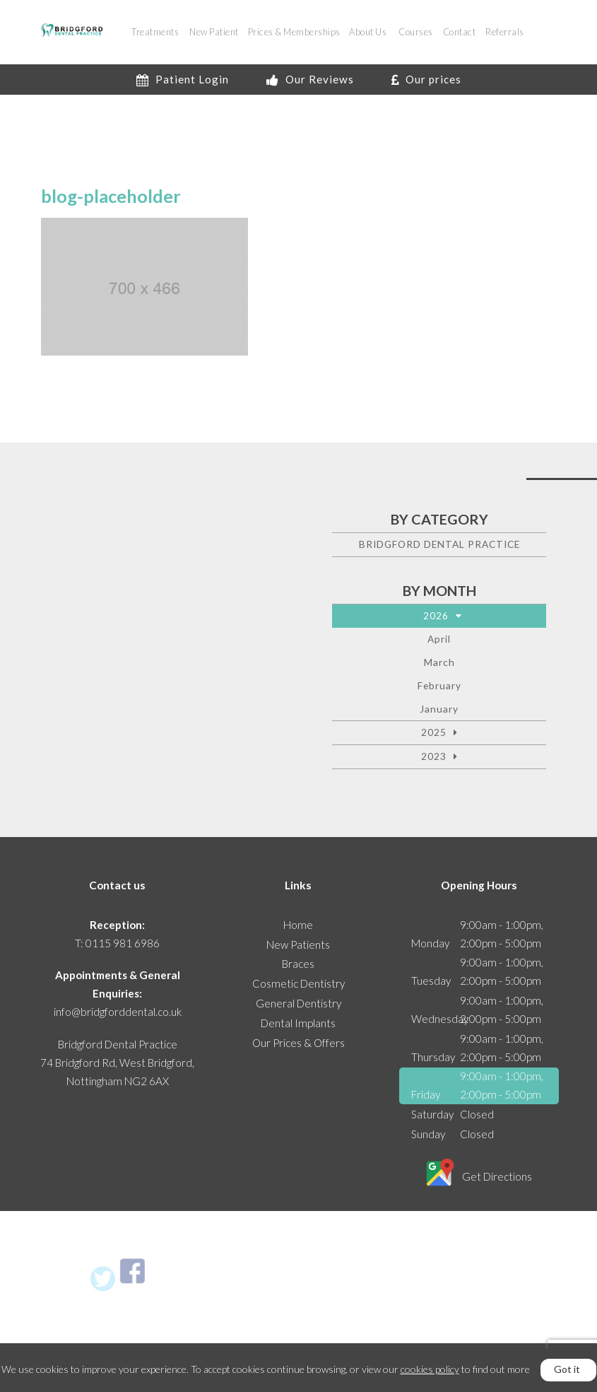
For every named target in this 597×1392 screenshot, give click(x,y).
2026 (436, 615)
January (439, 709)
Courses (415, 31)
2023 (434, 756)
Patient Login (182, 79)
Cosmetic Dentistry (298, 983)
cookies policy (430, 1369)
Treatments (155, 31)
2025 (434, 732)
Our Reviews (310, 79)
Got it (567, 1369)
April (439, 639)
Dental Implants (298, 1023)
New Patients (298, 944)
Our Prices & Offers (298, 1042)
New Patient (214, 31)
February (439, 685)
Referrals (504, 31)
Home (298, 924)
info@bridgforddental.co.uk (118, 1011)
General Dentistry (298, 1003)
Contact (459, 31)
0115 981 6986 (122, 943)
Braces (298, 963)
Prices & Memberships (294, 31)
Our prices (426, 79)
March (439, 662)
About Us (367, 31)
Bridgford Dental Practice (439, 544)
